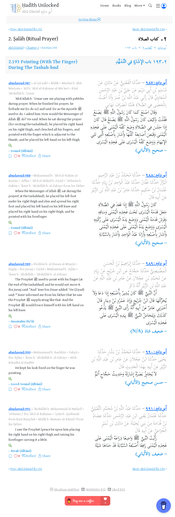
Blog (127, 5)
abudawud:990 (19, 352)
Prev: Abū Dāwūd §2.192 (26, 29)
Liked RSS (118, 489)
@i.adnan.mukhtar (66, 489)
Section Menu (89, 19)
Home (104, 5)
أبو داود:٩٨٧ (156, 83)
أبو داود (162, 48)
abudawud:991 (19, 408)
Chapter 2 (32, 47)
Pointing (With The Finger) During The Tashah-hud (42, 64)
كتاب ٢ (147, 48)
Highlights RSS (95, 489)
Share (46, 155)
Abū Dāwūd (15, 47)
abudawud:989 (19, 263)
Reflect (31, 155)
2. (33, 38)
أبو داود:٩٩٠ (156, 352)
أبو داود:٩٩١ (156, 409)
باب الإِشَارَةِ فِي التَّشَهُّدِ (133, 62)
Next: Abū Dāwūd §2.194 (149, 29)
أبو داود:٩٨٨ (156, 175)
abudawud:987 (19, 83)
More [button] (138, 5)
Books (116, 5)
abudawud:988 (19, 175)
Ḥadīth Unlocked (40, 5)
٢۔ (152, 39)
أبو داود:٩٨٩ (156, 264)
